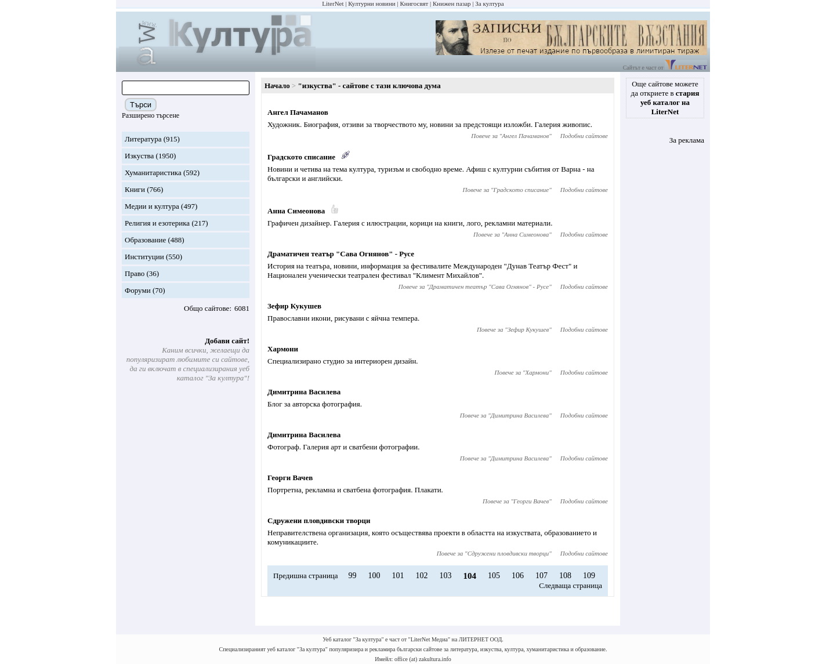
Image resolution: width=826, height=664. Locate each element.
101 (398, 575)
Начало (277, 85)
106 (518, 575)
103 (445, 575)
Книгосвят (414, 3)
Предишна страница (305, 575)
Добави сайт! (227, 340)
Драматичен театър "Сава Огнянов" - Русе (340, 253)
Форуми (138, 290)
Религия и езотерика (157, 223)
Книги (135, 189)
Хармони (282, 348)
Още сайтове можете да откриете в (665, 97)
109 (589, 575)
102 (421, 575)
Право (134, 273)
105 (494, 575)
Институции (144, 256)
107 (541, 575)
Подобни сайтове (584, 135)
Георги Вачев (290, 477)
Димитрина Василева (303, 391)
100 (374, 575)
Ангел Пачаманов (297, 112)
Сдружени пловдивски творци (319, 520)
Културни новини (371, 3)
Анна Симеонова (296, 210)
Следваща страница (570, 585)
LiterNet (332, 3)
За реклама (686, 140)
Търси (140, 104)
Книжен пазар (452, 3)
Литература (143, 139)
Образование (145, 239)
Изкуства (139, 155)
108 (565, 575)
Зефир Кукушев (294, 306)
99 (352, 575)
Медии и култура (152, 206)
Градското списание (301, 157)
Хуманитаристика (153, 172)
